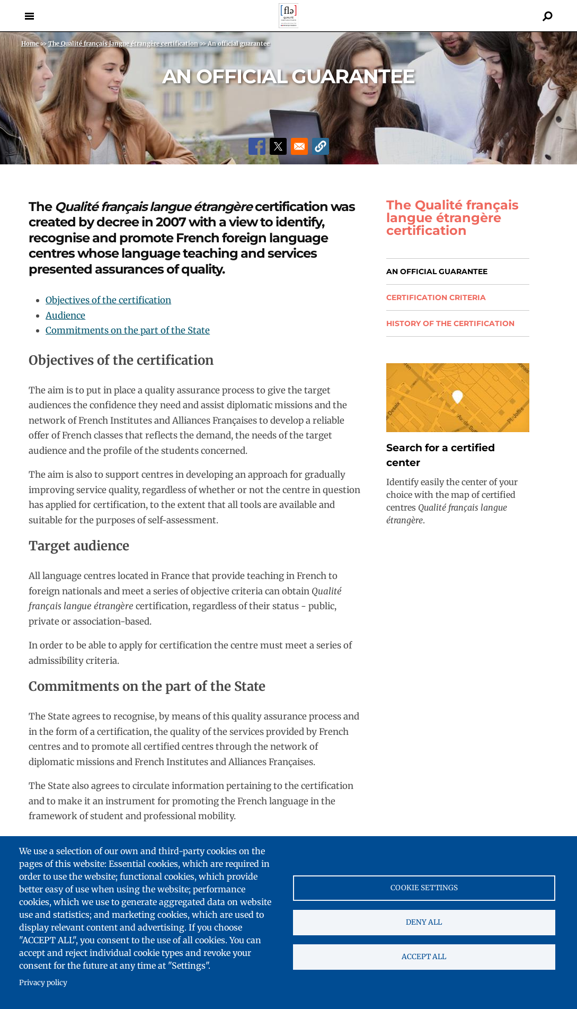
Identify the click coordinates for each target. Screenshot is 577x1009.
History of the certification (450, 323)
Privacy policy (43, 982)
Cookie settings (424, 887)
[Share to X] (278, 146)
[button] (320, 146)
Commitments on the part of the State (128, 330)
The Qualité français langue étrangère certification (452, 218)
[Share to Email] (299, 146)
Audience (65, 315)
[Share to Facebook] (256, 146)
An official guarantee (436, 271)
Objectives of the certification (108, 300)
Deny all (424, 922)
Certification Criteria (436, 297)
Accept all (424, 956)
